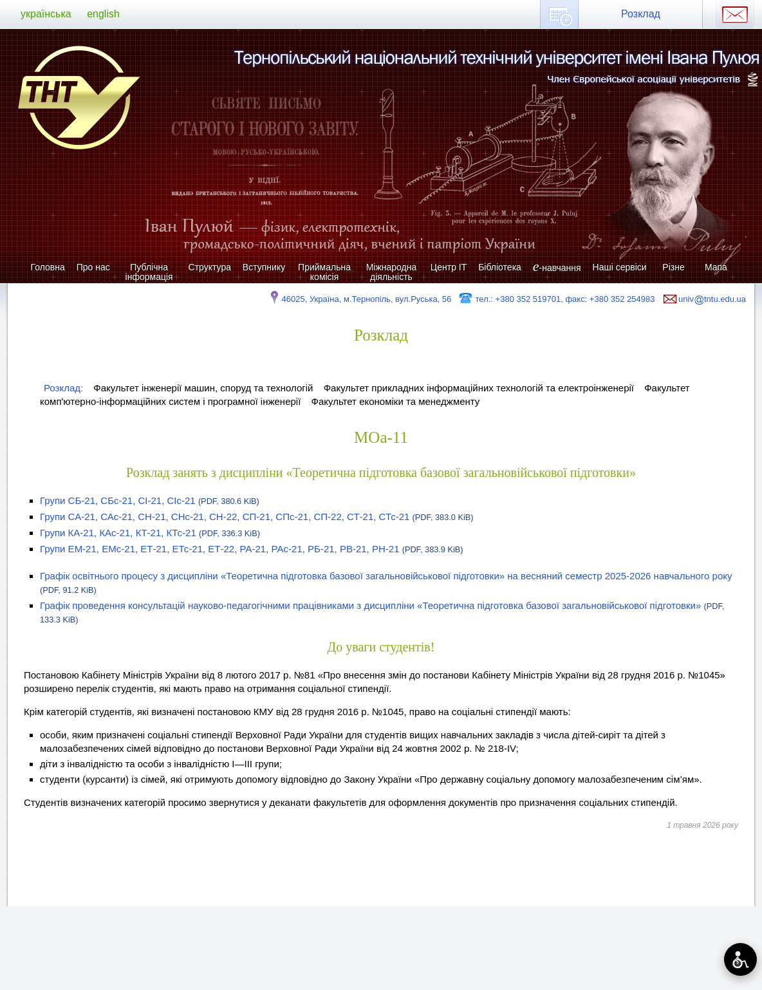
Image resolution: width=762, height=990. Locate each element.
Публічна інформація (149, 272)
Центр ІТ (449, 267)
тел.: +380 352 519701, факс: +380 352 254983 (556, 299)
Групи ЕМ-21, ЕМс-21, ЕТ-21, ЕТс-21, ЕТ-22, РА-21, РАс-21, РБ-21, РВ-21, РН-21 (251, 548)
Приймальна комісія (324, 272)
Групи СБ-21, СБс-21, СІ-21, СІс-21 (149, 500)
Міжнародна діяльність (391, 272)
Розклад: (63, 387)
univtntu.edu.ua (703, 299)
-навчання (557, 267)
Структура (210, 267)
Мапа (716, 267)
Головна (48, 267)
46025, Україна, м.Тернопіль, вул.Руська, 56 (359, 299)
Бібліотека (499, 267)
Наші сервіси (620, 267)
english (103, 13)
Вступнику (264, 267)
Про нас (93, 267)
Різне (673, 267)
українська (46, 13)
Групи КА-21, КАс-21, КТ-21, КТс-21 (150, 532)
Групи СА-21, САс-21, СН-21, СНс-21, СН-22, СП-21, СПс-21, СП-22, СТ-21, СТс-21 (257, 516)
